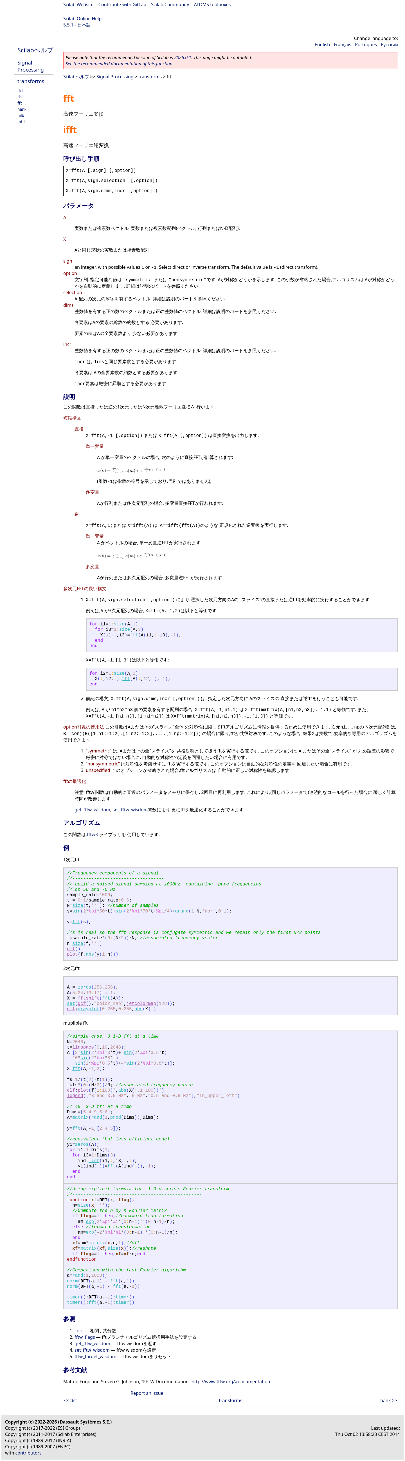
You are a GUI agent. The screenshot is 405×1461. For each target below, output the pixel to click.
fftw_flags (85, 1337)
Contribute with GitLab (122, 4)
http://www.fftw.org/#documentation (231, 1381)
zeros (84, 987)
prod (115, 1117)
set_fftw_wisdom (130, 810)
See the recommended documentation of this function (119, 64)
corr (79, 1330)
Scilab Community (170, 4)
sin (76, 911)
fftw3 (92, 834)
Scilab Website (78, 4)
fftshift (88, 998)
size (119, 624)
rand (96, 1117)
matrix (80, 1117)
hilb (20, 115)
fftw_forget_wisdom (95, 1356)
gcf (82, 1003)
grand (181, 911)
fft (19, 103)
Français (342, 44)
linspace (83, 1047)
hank (21, 109)
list (94, 1161)
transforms (30, 81)
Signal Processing (30, 66)
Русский (389, 44)
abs (90, 954)
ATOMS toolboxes (212, 4)
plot (72, 954)
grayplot (88, 1009)
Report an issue (146, 1393)
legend (75, 1095)
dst (20, 96)
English (322, 44)
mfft (21, 121)
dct (20, 90)
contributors (28, 1453)
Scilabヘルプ (35, 50)
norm (72, 1281)
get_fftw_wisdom (92, 810)
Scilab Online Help (82, 18)
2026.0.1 (182, 57)
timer (73, 1297)
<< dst (70, 1400)
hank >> (388, 1400)
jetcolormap (141, 1003)
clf (71, 949)
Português (366, 44)
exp (90, 1221)
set (71, 1003)
